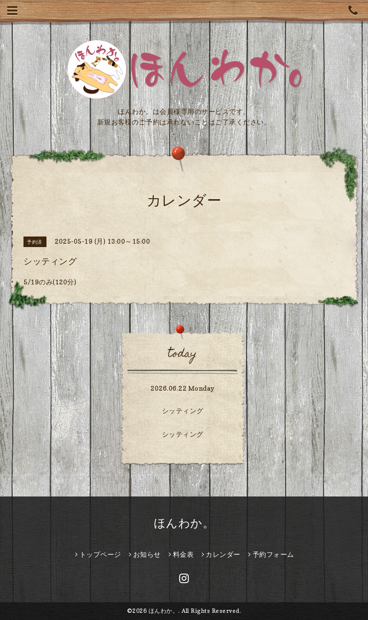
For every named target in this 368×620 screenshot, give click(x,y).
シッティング (183, 410)
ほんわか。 (184, 523)
